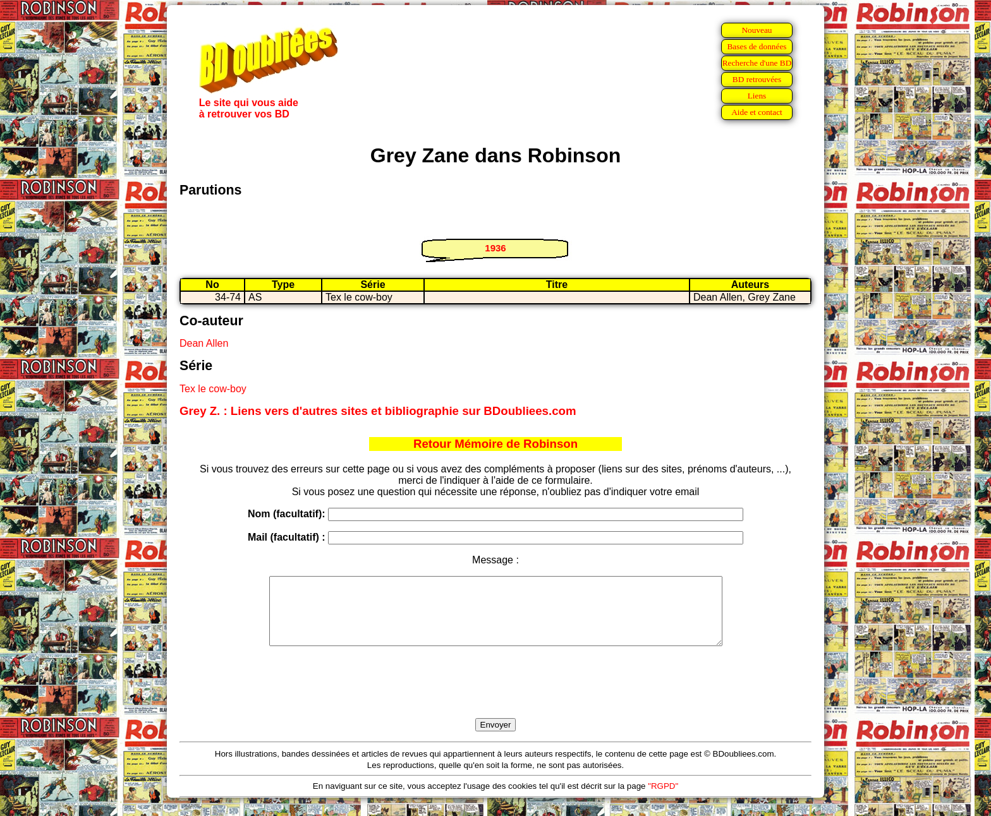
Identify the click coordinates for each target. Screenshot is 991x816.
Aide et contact (756, 112)
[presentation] (495, 696)
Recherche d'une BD (757, 63)
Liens (757, 95)
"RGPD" (663, 799)
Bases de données (756, 46)
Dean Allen (203, 343)
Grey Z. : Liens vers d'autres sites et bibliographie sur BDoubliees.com (377, 410)
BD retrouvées (757, 79)
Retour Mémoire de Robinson (495, 443)
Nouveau (756, 30)
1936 (495, 248)
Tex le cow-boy (212, 388)
